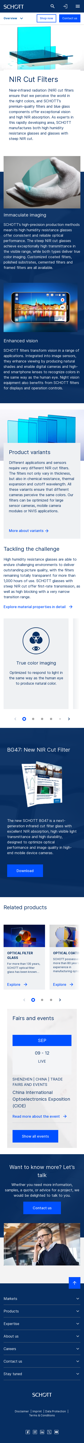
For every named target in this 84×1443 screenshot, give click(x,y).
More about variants (29, 530)
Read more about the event (40, 1116)
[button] (42, 1298)
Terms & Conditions (42, 1415)
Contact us (69, 18)
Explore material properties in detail (38, 607)
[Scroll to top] (74, 1283)
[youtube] (56, 1432)
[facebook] (28, 1432)
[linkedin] (42, 1432)
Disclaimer (22, 1411)
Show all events (35, 1136)
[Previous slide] (15, 719)
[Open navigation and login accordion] (65, 6)
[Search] (52, 6)
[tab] (24, 719)
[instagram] (35, 1432)
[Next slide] (69, 719)
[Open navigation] (77, 6)
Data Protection (55, 1411)
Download (25, 870)
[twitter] (49, 1432)
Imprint (37, 1411)
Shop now (46, 18)
